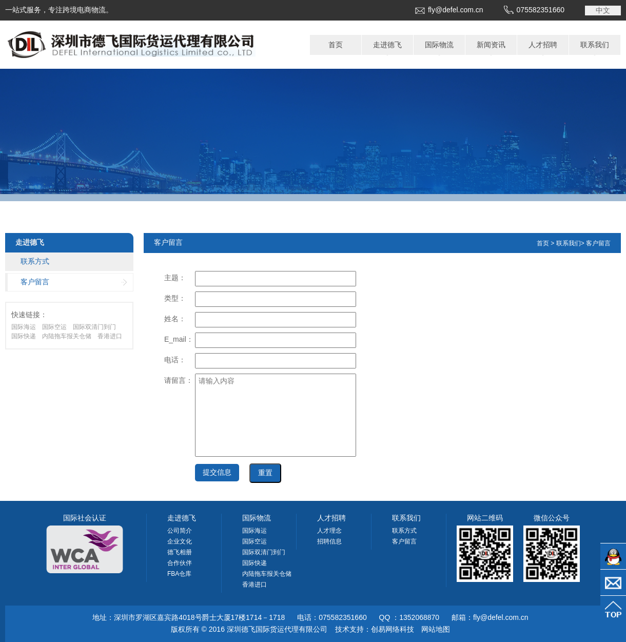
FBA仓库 (179, 573)
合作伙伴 (179, 563)
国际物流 (439, 45)
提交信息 (217, 472)
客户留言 (35, 282)
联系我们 (594, 45)
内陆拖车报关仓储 (66, 336)
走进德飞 (387, 45)
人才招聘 (543, 45)
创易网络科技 (392, 629)
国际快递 (23, 336)
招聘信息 (329, 541)
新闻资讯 (491, 45)
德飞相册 (179, 552)
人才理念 (329, 530)
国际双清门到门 (94, 326)
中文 (603, 10)
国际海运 (23, 326)
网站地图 (435, 629)
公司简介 (179, 530)
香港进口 (109, 336)
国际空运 (54, 326)
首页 (335, 45)
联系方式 (35, 261)
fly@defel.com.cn (455, 10)
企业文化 (179, 541)
